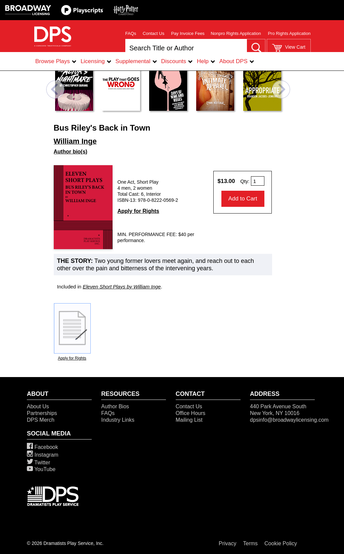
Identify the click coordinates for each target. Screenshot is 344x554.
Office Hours (191, 413)
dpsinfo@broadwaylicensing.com (289, 420)
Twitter (38, 462)
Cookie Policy (280, 543)
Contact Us (153, 33)
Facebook (42, 447)
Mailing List (189, 420)
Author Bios (115, 406)
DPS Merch (40, 420)
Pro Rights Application (289, 33)
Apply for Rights (138, 211)
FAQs (130, 33)
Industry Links (117, 420)
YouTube (41, 469)
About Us (38, 406)
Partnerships (42, 413)
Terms (250, 543)
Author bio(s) (70, 151)
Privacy (227, 543)
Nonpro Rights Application (236, 33)
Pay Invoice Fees (188, 33)
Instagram (42, 455)
